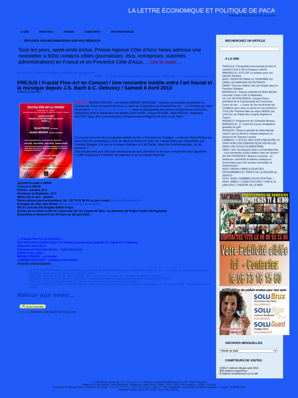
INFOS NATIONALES (122, 32)
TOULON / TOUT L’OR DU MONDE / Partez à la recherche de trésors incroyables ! (85, 281)
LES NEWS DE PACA (56, 312)
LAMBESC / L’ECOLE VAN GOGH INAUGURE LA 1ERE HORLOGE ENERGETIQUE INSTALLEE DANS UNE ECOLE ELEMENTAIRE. (251, 143)
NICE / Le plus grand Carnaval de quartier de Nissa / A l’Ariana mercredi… (153, 76)
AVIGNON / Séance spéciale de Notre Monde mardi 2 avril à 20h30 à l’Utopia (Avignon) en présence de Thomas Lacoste (248, 133)
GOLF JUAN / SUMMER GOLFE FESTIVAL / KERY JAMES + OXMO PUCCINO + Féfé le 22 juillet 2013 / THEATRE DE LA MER (249, 181)
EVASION (69, 32)
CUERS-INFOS (93, 32)
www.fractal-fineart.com (113, 109)
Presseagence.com (131, 382)
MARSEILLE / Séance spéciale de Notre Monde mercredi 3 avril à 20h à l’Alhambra (249, 93)
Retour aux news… (46, 294)
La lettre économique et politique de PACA (201, 10)
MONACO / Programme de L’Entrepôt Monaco (248, 120)
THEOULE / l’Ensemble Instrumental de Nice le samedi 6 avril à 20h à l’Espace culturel (249, 68)
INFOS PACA (46, 32)
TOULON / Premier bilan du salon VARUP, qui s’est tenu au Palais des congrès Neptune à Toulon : (96, 275)
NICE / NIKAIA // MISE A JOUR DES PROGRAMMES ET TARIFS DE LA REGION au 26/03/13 (249, 172)
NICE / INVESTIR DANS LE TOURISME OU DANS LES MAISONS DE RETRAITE (247, 81)
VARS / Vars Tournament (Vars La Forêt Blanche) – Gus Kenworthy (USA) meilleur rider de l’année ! (250, 151)
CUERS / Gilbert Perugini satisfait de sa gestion (57, 72)
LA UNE (24, 32)
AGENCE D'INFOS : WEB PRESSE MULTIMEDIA (135, 387)
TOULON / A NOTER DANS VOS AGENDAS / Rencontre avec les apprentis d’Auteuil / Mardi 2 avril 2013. (100, 278)
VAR (74, 312)
